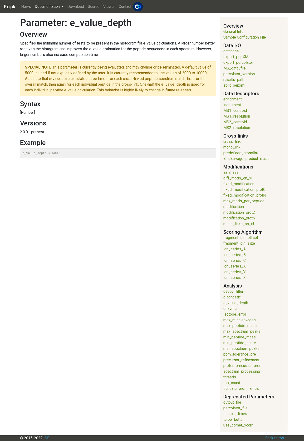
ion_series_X (234, 266)
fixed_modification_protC (244, 189)
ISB (46, 438)
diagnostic (232, 297)
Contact (125, 6)
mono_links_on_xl (238, 224)
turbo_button (234, 419)
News (26, 6)
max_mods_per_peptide (244, 201)
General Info (233, 31)
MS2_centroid (235, 122)
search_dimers (235, 413)
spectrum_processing (241, 371)
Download (75, 6)
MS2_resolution (236, 127)
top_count (231, 383)
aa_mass (231, 172)
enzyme (230, 308)
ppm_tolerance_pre (239, 354)
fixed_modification (238, 184)
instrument (232, 105)
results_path (233, 79)
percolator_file (235, 408)
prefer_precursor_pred (242, 365)
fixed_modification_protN (244, 195)
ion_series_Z (234, 277)
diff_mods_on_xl (237, 178)
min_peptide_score (239, 343)
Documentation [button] (48, 6)
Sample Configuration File (244, 37)
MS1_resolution (236, 116)
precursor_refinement (241, 360)
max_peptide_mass (240, 325)
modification (233, 206)
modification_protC (239, 212)
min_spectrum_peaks (241, 348)
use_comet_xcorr (238, 425)
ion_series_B (234, 255)
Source (93, 6)
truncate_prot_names (241, 388)
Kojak (9, 7)
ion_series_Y (234, 272)
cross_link (232, 141)
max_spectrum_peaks (241, 331)
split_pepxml (234, 85)
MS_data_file (234, 68)
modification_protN (239, 218)
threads (229, 377)
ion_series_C (234, 260)
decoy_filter (233, 291)
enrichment (232, 99)
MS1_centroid (235, 110)
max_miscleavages (239, 320)
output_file (232, 402)
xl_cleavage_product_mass (246, 158)
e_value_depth (235, 303)
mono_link (231, 147)
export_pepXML (236, 57)
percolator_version (239, 74)
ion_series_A (234, 249)
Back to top (274, 438)
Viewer (109, 6)
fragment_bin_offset (240, 237)
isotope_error (234, 314)
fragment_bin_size (239, 243)
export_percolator (238, 62)
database (231, 51)
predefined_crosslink (241, 153)
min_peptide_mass (239, 337)
